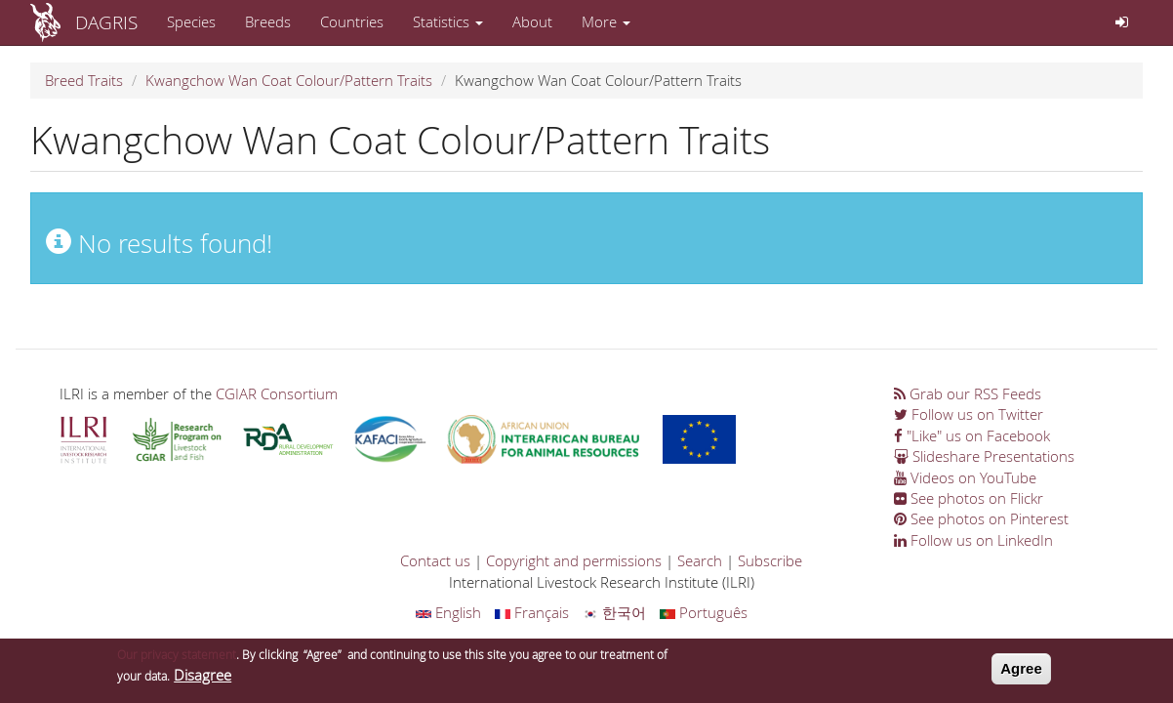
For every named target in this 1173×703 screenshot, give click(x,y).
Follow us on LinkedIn (973, 540)
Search (699, 560)
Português (704, 612)
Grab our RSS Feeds (967, 393)
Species (191, 21)
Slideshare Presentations (984, 456)
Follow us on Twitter (968, 414)
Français (532, 612)
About (532, 21)
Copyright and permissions (574, 560)
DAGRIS (106, 22)
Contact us (435, 560)
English (448, 612)
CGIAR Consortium (277, 393)
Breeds (268, 21)
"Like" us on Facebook (972, 435)
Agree (1021, 672)
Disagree (202, 678)
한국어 (614, 612)
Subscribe (770, 560)
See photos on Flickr (968, 498)
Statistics (448, 21)
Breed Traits (84, 80)
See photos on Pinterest (981, 518)
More (606, 21)
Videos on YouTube (965, 477)
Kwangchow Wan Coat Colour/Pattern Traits (288, 80)
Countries (352, 21)
